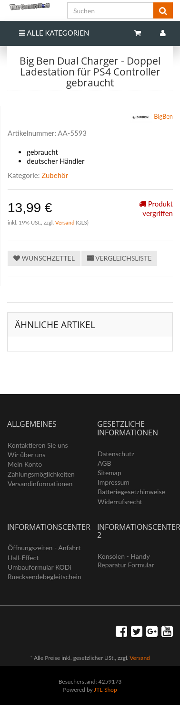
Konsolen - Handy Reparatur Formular (126, 560)
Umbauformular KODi (39, 567)
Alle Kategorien (54, 32)
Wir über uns (26, 455)
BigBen (151, 117)
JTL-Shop (105, 689)
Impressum (114, 482)
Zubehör (54, 175)
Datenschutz (116, 454)
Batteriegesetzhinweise (131, 492)
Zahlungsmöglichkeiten (41, 474)
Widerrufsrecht (120, 502)
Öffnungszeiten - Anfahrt (44, 548)
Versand (65, 222)
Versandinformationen (40, 483)
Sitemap (109, 473)
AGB (104, 463)
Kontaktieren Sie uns (38, 445)
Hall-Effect (23, 558)
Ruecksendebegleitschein (44, 577)
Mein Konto (25, 464)
